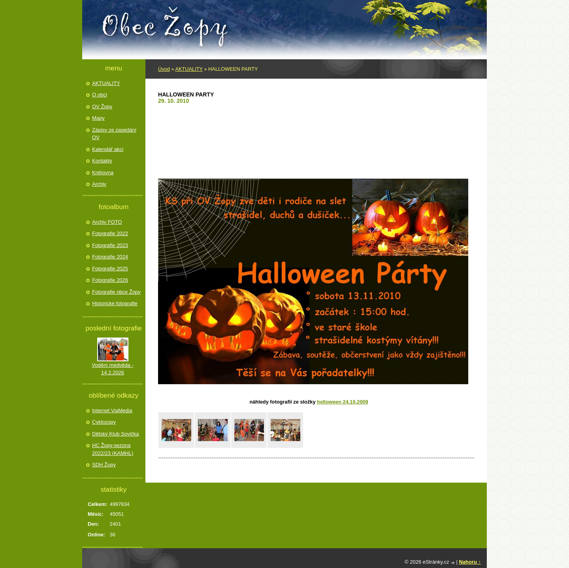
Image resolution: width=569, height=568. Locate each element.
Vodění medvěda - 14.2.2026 (113, 369)
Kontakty (102, 161)
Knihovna (102, 172)
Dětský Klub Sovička (115, 434)
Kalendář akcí (108, 149)
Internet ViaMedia (112, 410)
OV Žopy (102, 106)
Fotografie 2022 (110, 233)
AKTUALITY (188, 69)
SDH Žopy (104, 465)
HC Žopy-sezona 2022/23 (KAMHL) (112, 449)
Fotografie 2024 (110, 257)
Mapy (98, 118)
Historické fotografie (115, 303)
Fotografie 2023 (110, 245)
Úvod (164, 69)
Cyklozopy (104, 422)
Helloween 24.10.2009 (342, 402)
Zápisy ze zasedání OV (114, 134)
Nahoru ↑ (470, 562)
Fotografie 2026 (110, 280)
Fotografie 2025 (110, 269)
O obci (99, 95)
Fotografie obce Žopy (116, 292)
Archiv (99, 184)
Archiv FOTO (107, 222)
